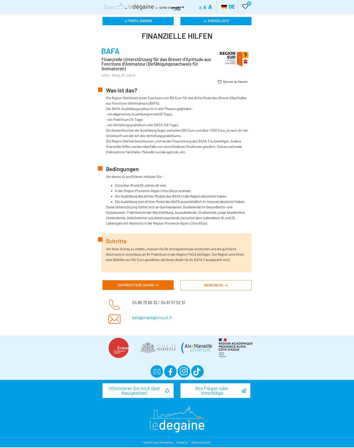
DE (228, 6)
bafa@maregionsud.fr (152, 318)
